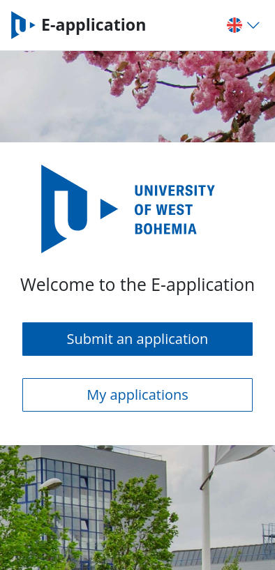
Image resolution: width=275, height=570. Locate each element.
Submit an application (138, 338)
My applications (137, 394)
